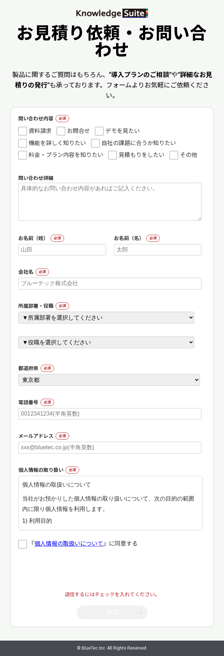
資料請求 (35, 131)
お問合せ (73, 131)
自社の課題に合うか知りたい (133, 143)
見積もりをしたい (136, 155)
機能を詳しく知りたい (52, 143)
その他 (183, 155)
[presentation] (112, 576)
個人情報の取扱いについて (68, 543)
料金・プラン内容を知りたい (60, 155)
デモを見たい (117, 131)
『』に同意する (78, 543)
